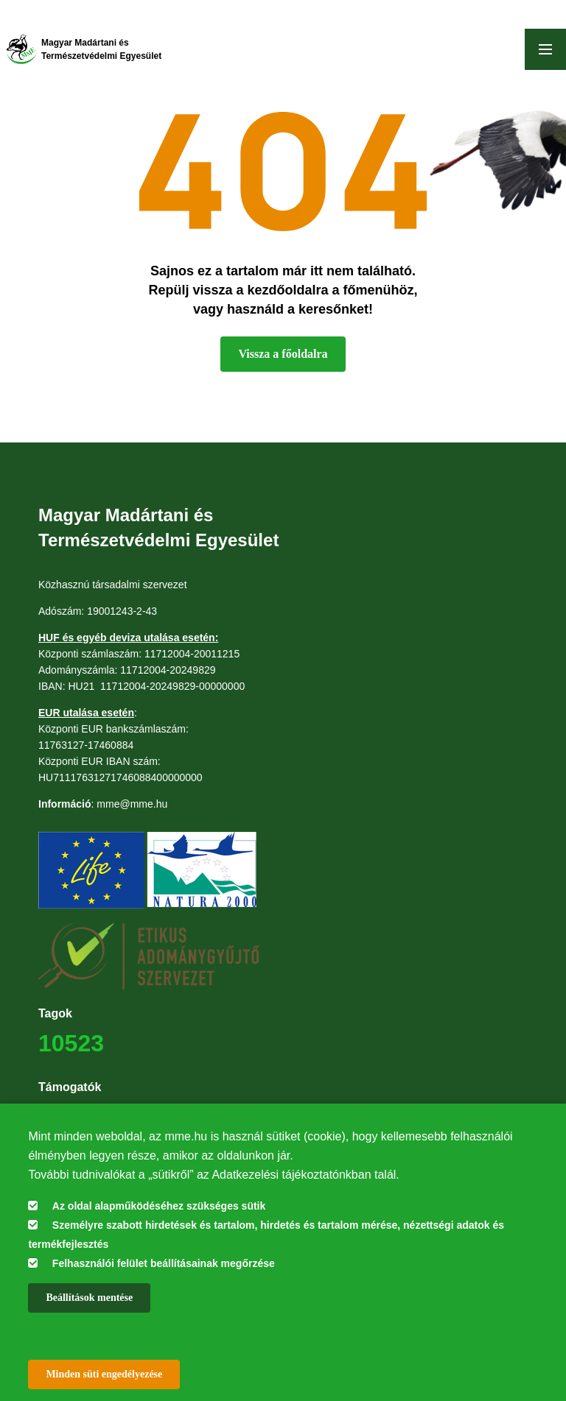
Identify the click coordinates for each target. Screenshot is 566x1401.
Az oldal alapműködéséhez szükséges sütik (158, 1206)
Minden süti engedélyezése (104, 1374)
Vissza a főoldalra (282, 353)
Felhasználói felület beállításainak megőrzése (163, 1263)
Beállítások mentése (89, 1297)
